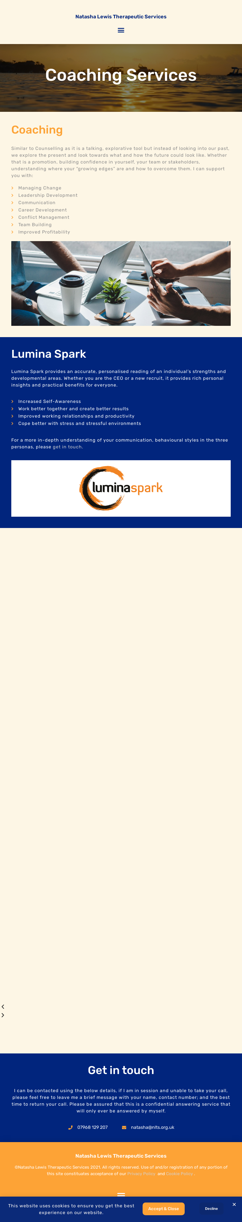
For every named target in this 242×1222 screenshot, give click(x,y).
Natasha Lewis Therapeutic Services (121, 17)
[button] (121, 30)
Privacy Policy (141, 1173)
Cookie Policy (179, 1173)
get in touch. (68, 446)
